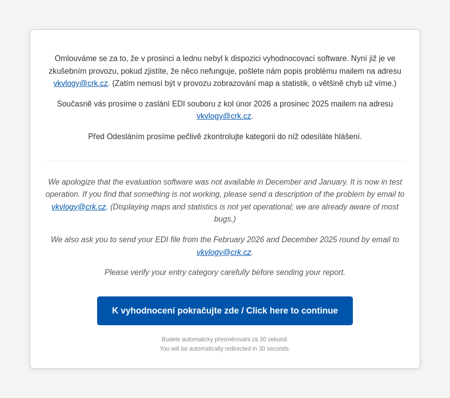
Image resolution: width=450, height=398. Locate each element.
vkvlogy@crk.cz (81, 83)
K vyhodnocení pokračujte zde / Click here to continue (225, 310)
